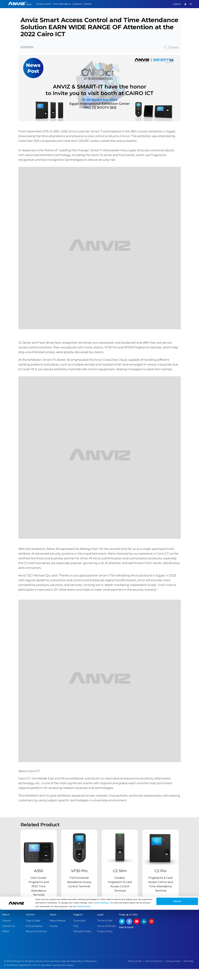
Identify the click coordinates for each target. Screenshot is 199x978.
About (6, 923)
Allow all (177, 969)
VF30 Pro (79, 880)
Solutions (81, 4)
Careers (6, 930)
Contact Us (8, 935)
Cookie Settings (101, 971)
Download (79, 930)
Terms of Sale (104, 930)
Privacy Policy (84, 975)
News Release (57, 930)
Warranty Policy (82, 940)
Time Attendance (64, 4)
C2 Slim (120, 880)
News (53, 923)
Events (53, 935)
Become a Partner (36, 940)
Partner (94, 4)
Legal (100, 923)
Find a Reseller (34, 935)
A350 (38, 880)
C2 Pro (160, 880)
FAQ (75, 935)
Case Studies (33, 930)
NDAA (5, 940)
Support (175, 4)
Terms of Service (106, 935)
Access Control (43, 4)
